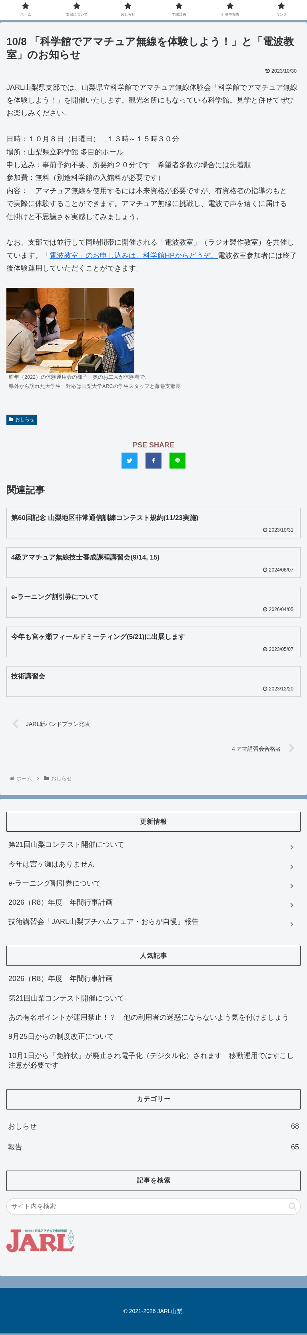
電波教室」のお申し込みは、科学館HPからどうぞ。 (134, 255)
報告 (153, 1149)
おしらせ (21, 419)
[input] (153, 1208)
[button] (292, 1207)
